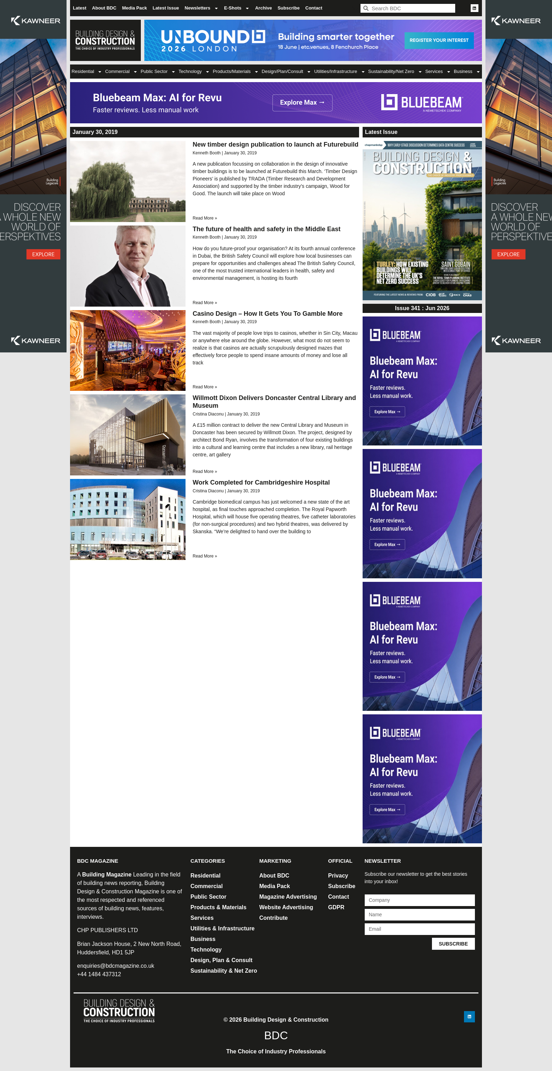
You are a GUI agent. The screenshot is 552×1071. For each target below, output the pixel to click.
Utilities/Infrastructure (339, 72)
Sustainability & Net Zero (223, 971)
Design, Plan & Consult (221, 960)
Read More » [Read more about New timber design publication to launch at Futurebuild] (205, 218)
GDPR (336, 907)
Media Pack (134, 8)
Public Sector (158, 72)
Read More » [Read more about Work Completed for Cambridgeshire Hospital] (205, 556)
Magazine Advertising (288, 897)
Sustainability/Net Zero (395, 72)
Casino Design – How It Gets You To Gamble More (268, 313)
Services (438, 72)
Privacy (338, 876)
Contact (313, 8)
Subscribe (288, 8)
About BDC (104, 8)
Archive (263, 8)
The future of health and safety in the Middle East (266, 229)
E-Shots (237, 8)
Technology (194, 72)
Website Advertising (286, 907)
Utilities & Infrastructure (222, 928)
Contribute (273, 918)
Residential (86, 72)
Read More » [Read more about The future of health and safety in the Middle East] (205, 302)
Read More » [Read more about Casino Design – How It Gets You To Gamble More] (205, 386)
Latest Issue (165, 8)
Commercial (121, 72)
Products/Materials (236, 72)
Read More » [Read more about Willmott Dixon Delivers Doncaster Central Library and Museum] (205, 471)
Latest (79, 8)
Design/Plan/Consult (286, 72)
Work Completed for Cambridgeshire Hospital (261, 482)
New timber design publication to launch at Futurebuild (275, 144)
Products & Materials (218, 907)
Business (467, 72)
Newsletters (202, 8)
